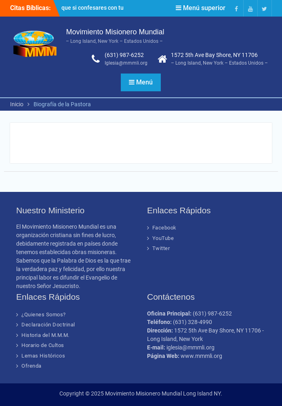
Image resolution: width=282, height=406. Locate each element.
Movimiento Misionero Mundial (115, 32)
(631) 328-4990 (192, 322)
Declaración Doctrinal (48, 325)
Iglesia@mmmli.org (126, 63)
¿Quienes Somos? (43, 314)
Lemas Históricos (43, 356)
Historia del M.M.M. (45, 335)
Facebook (164, 228)
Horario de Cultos (42, 345)
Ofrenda (31, 366)
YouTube (163, 238)
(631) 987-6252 (124, 55)
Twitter (161, 248)
